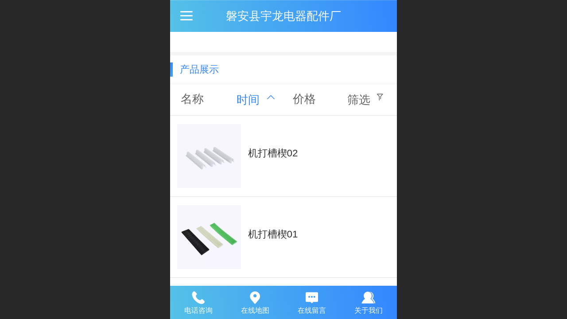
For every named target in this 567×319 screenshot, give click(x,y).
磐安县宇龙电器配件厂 (283, 16)
